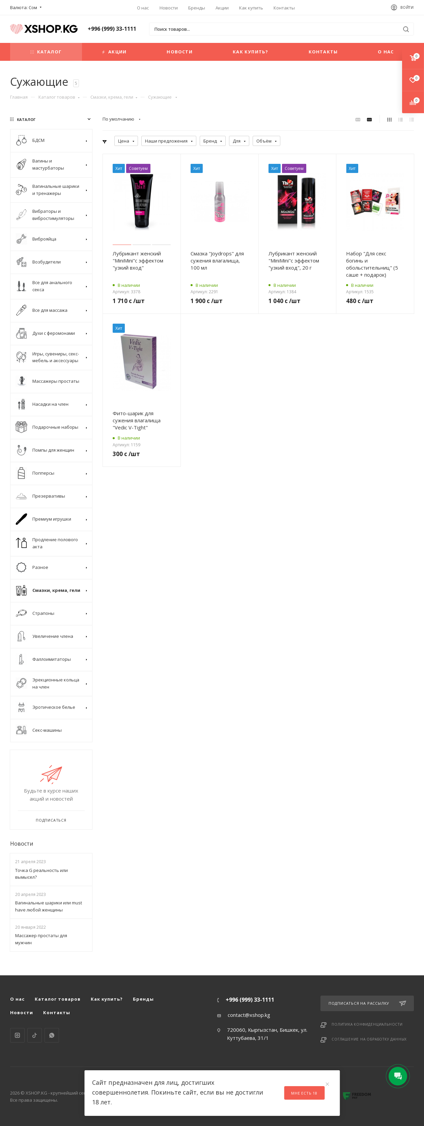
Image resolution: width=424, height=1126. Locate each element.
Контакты (284, 8)
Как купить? (250, 52)
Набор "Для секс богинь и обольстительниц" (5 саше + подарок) (372, 264)
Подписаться (51, 820)
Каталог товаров (59, 97)
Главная (19, 97)
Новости (169, 8)
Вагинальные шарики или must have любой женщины (48, 906)
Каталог (46, 52)
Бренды (196, 8)
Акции (222, 8)
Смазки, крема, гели (114, 97)
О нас (143, 8)
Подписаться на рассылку (367, 1003)
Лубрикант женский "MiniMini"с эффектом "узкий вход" (138, 260)
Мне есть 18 (304, 1093)
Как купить (251, 8)
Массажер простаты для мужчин (41, 939)
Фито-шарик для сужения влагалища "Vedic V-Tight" (137, 420)
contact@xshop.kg (249, 1014)
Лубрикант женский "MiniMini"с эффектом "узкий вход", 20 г (293, 260)
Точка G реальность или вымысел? (41, 873)
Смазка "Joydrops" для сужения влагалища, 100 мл (217, 260)
